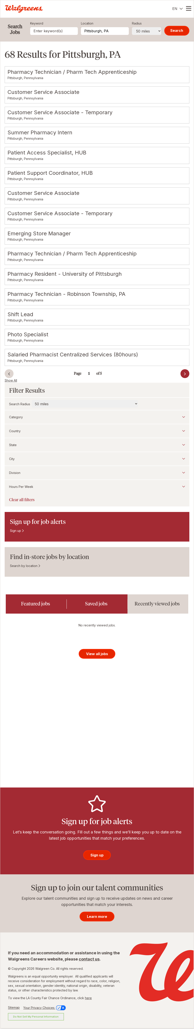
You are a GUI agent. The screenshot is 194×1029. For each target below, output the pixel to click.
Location (87, 23)
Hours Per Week (21, 487)
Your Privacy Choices (45, 1008)
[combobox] (105, 31)
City (12, 459)
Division (14, 473)
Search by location (23, 566)
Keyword (36, 23)
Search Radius (19, 404)
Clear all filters (22, 499)
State (13, 445)
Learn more (97, 917)
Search (176, 30)
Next (177, 375)
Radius (137, 23)
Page (77, 373)
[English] (177, 8)
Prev (9, 373)
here (88, 999)
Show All (11, 380)
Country (15, 431)
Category (16, 417)
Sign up (15, 531)
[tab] (36, 603)
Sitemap (14, 1008)
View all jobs (97, 654)
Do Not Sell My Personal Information (36, 1017)
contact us (89, 960)
